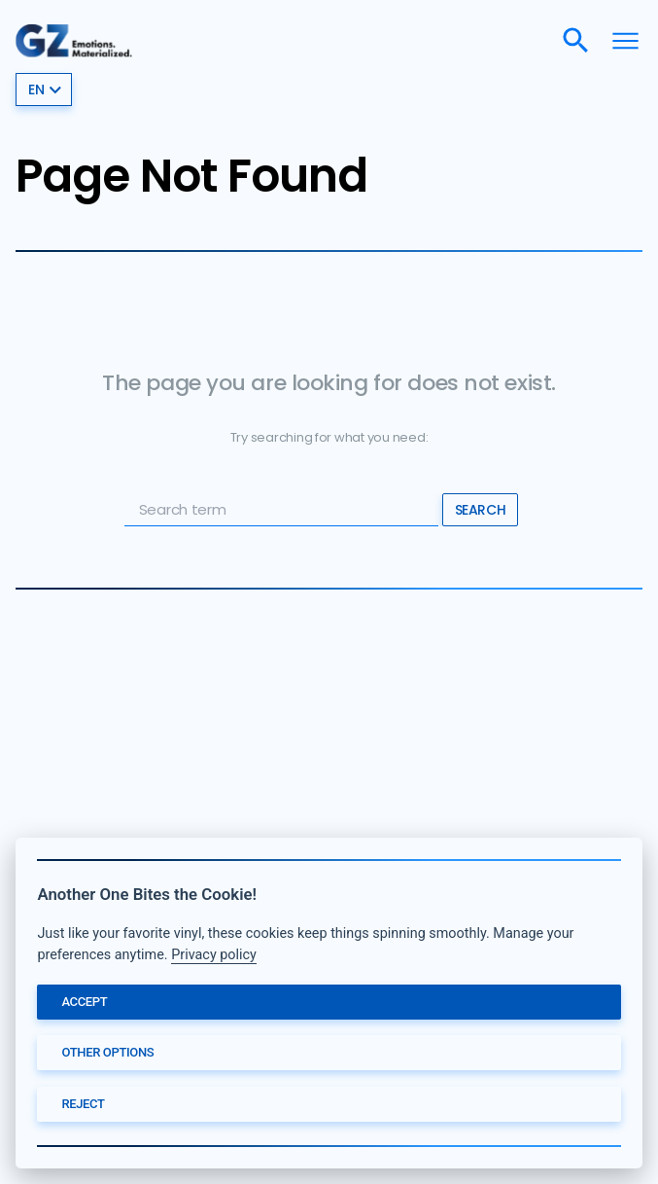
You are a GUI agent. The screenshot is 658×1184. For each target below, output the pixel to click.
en (45, 89)
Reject (82, 1103)
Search (480, 510)
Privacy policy (214, 955)
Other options (107, 1052)
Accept (84, 1001)
